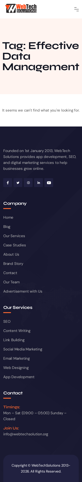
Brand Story (13, 263)
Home (8, 217)
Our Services (14, 235)
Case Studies (14, 245)
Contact (10, 272)
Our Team (11, 282)
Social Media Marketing (22, 349)
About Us (11, 254)
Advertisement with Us (22, 291)
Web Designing (15, 367)
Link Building (13, 339)
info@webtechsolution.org (25, 434)
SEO (6, 321)
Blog (6, 226)
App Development (19, 376)
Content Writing (16, 330)
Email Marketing (16, 358)
